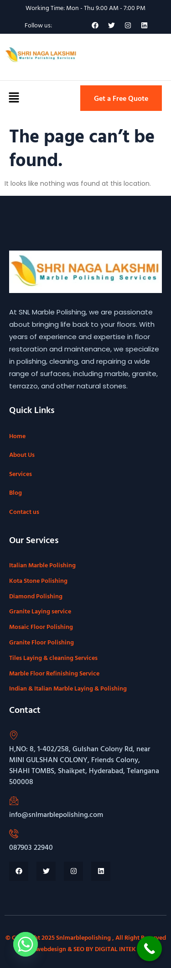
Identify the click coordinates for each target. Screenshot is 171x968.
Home (17, 435)
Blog (15, 492)
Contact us (24, 511)
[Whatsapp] (25, 944)
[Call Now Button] (149, 948)
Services (20, 473)
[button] (14, 98)
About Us (22, 454)
